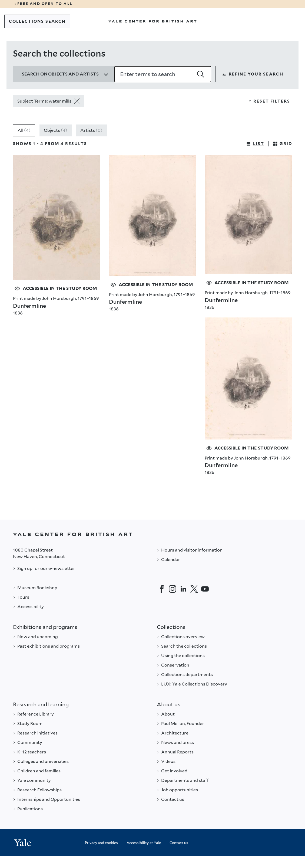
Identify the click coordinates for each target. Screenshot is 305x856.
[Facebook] (161, 589)
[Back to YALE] (152, 534)
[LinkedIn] (183, 589)
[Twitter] (194, 589)
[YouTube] (205, 589)
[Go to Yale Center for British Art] (152, 21)
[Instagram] (172, 589)
